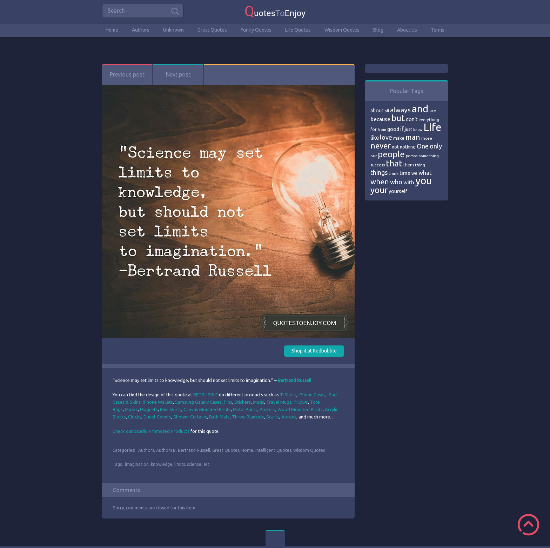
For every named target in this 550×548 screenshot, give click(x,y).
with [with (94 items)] (408, 182)
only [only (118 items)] (436, 146)
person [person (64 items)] (412, 156)
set (206, 464)
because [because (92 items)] (380, 119)
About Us (407, 30)
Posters (267, 409)
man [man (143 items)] (412, 137)
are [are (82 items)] (432, 110)
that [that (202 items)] (394, 163)
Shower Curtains (190, 416)
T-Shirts (288, 394)
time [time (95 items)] (405, 173)
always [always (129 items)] (400, 110)
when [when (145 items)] (379, 182)
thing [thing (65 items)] (420, 165)
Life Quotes (298, 30)
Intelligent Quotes (273, 450)
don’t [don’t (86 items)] (411, 119)
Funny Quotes (256, 30)
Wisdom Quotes (342, 30)
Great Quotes (212, 30)
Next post (178, 74)
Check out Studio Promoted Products (151, 431)
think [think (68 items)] (393, 173)
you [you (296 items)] (423, 180)
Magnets (149, 409)
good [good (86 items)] (393, 129)
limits (179, 464)
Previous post (127, 74)
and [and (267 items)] (420, 108)
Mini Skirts (170, 409)
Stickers (242, 402)
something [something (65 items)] (429, 156)
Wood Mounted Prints (300, 409)
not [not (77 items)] (395, 146)
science (194, 464)
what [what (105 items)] (425, 172)
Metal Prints (245, 409)
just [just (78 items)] (408, 129)
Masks (131, 409)
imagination (137, 464)
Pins (228, 402)
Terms (437, 30)
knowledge (161, 464)
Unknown (173, 30)
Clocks (134, 416)
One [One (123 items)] (423, 146)
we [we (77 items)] (414, 173)
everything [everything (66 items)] (428, 120)
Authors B (166, 450)
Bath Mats (219, 416)
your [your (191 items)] (379, 190)
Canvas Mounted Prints (207, 409)
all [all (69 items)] (386, 110)
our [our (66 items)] (373, 156)
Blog (378, 30)
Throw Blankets (248, 416)
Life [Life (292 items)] (432, 127)
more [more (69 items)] (426, 138)
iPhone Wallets (158, 402)
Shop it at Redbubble (314, 351)
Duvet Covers (157, 416)
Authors (140, 30)
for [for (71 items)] (373, 129)
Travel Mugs (278, 402)
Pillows (301, 402)
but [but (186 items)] (398, 118)
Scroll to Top (528, 525)
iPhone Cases (312, 394)
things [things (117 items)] (379, 172)
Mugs (258, 402)
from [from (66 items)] (382, 129)
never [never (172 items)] (380, 145)
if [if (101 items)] (402, 129)
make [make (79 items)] (398, 138)
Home (112, 30)
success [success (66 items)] (377, 165)
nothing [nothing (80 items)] (408, 147)
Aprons (288, 416)
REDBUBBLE (205, 394)
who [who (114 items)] (396, 181)
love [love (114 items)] (386, 137)
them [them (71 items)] (408, 165)
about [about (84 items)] (376, 110)
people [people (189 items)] (391, 154)
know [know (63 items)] (417, 129)
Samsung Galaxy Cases (198, 402)
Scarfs (272, 416)
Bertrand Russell (194, 450)
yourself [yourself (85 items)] (398, 191)
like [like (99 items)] (374, 137)
